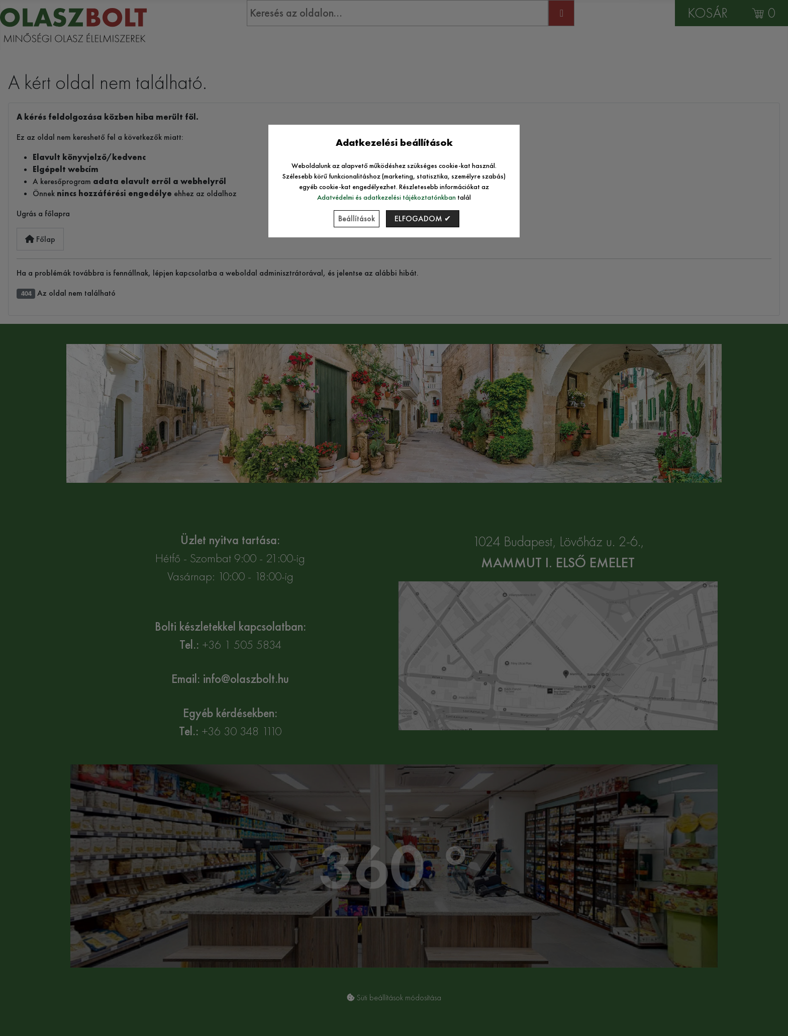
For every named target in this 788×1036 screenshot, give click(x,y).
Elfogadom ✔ (423, 218)
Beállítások (356, 218)
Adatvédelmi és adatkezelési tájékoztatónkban (386, 197)
